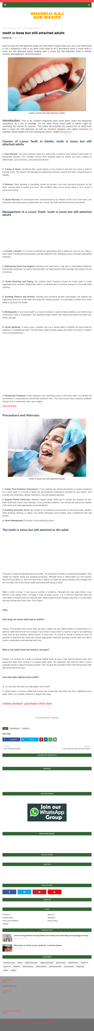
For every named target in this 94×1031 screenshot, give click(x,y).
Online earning (28, 966)
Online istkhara (41, 966)
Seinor (6, 970)
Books (20, 963)
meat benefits (9, 406)
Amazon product (9, 963)
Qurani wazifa (69, 966)
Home (4, 28)
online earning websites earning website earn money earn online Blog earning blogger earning (51, 935)
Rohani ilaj (80, 966)
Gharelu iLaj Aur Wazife (27, 1023)
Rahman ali (7, 38)
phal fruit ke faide (55, 966)
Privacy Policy (53, 921)
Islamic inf (7, 966)
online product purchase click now (27, 703)
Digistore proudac (31, 963)
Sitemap (5, 924)
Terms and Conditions (10, 921)
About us (51, 914)
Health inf (11, 28)
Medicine (17, 966)
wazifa (13, 970)
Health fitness (14, 728)
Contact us (6, 914)
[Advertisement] (47, 234)
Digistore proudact (47, 963)
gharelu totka (60, 963)
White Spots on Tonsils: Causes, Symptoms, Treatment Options (38, 945)
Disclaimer (51, 917)
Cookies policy (7, 917)
